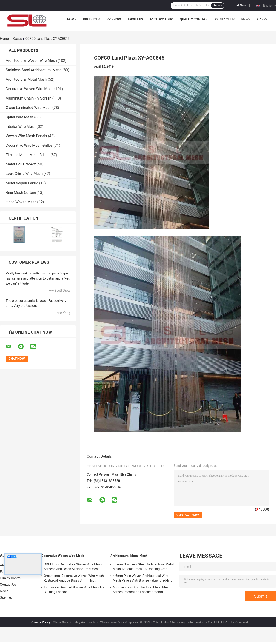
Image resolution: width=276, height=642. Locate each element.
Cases (262, 19)
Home (71, 19)
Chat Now (239, 5)
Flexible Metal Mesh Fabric (27, 155)
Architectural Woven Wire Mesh (31, 60)
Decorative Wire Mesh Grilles (29, 145)
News (246, 19)
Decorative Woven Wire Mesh (29, 89)
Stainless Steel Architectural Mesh (34, 70)
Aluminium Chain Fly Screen (28, 98)
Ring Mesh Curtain (21, 192)
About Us (135, 19)
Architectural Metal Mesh (26, 79)
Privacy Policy (40, 622)
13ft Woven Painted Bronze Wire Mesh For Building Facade (74, 589)
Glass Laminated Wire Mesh (29, 108)
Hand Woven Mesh (21, 202)
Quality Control (194, 19)
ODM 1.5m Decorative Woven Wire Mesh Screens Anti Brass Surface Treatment (73, 566)
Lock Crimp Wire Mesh (24, 173)
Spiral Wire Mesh (19, 117)
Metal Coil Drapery (21, 164)
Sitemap (6, 597)
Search (217, 5)
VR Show (113, 19)
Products (91, 19)
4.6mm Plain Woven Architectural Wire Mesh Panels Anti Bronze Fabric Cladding (142, 578)
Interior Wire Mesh (21, 126)
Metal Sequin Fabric (22, 183)
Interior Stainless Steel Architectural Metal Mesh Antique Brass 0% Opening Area (143, 566)
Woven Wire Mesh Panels (26, 136)
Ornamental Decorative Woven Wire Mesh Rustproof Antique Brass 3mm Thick (74, 578)
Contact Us (224, 19)
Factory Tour (161, 19)
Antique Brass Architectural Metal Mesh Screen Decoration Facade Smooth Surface (141, 590)
